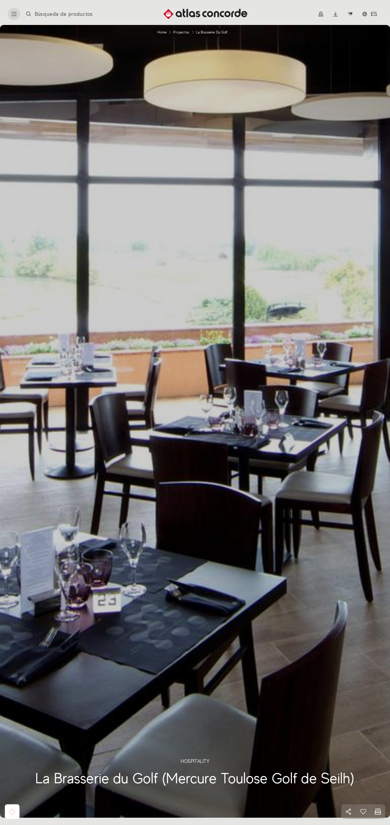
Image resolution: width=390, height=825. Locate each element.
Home (162, 32)
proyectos (181, 32)
